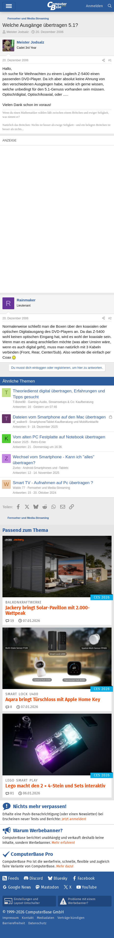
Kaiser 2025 (20, 442)
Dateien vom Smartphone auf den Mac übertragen (59, 417)
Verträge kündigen (71, 917)
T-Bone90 (19, 402)
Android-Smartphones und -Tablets (45, 468)
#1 (110, 60)
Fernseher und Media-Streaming (49, 488)
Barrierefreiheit (13, 923)
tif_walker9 (20, 422)
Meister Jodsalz (18, 32)
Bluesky (60, 878)
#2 (110, 318)
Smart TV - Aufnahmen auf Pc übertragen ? (53, 482)
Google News (19, 887)
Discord (36, 878)
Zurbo (16, 468)
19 (10, 620)
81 (10, 793)
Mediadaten (45, 917)
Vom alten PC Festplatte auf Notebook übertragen (59, 437)
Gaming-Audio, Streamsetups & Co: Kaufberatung (60, 402)
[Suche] (109, 6)
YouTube (89, 887)
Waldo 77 (19, 488)
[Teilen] (103, 60)
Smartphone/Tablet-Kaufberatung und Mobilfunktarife (64, 422)
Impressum (10, 917)
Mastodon (50, 887)
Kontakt (28, 917)
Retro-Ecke (38, 442)
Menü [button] (8, 6)
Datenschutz (37, 923)
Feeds (13, 878)
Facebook (86, 878)
